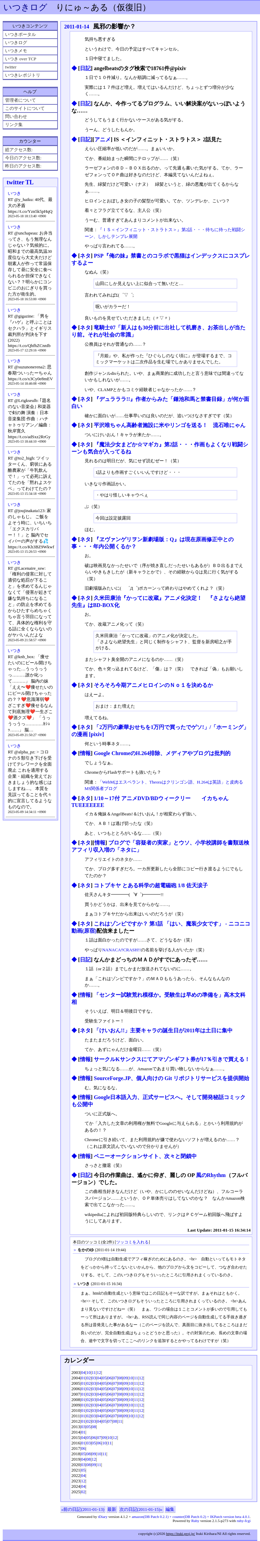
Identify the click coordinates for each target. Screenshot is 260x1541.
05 (104, 1377)
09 (125, 1377)
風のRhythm (211, 1175)
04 (83, 1372)
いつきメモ (16, 50)
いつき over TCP (20, 58)
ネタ (85, 256)
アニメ (102, 139)
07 (115, 1377)
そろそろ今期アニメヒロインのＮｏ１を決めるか (153, 685)
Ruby (195, 1521)
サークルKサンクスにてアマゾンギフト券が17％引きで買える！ (172, 1059)
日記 (85, 68)
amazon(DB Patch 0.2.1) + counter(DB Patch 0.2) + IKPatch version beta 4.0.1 (191, 1517)
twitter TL (20, 182)
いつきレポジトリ (22, 75)
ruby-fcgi (244, 1521)
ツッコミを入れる (132, 1242)
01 (83, 1377)
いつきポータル (20, 34)
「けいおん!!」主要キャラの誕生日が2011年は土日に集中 (163, 1030)
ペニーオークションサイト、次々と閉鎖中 (145, 1156)
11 (94, 1372)
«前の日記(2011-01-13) (82, 1509)
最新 (111, 1509)
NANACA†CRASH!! (121, 949)
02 (88, 1377)
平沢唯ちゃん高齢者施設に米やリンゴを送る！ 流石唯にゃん (169, 425)
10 (88, 1372)
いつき (14, 193)
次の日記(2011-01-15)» (141, 1509)
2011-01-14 (76, 26)
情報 (85, 753)
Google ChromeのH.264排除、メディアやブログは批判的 (162, 753)
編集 (170, 1509)
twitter (11, 66)
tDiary (102, 1517)
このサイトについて (25, 108)
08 (120, 1377)
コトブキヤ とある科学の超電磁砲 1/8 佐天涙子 (151, 885)
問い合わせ (16, 116)
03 (94, 1377)
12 (99, 1372)
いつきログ (25, 7)
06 (109, 1377)
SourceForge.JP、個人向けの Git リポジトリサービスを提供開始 (171, 1078)
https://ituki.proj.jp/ (180, 1534)
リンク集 (14, 124)
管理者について (20, 100)
